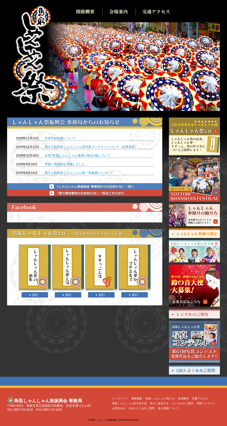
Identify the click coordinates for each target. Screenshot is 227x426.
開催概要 (136, 398)
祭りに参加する (159, 403)
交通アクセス (200, 398)
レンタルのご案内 (182, 403)
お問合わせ (118, 408)
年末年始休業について (60, 138)
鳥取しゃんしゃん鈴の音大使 (129, 403)
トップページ (120, 398)
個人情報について (168, 408)
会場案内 (183, 398)
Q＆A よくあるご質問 (142, 408)
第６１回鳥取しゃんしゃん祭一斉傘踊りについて (79, 173)
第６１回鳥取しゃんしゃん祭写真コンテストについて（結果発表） (91, 147)
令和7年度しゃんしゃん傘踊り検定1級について (77, 155)
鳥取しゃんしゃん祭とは (160, 398)
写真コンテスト (206, 403)
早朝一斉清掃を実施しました (65, 164)
